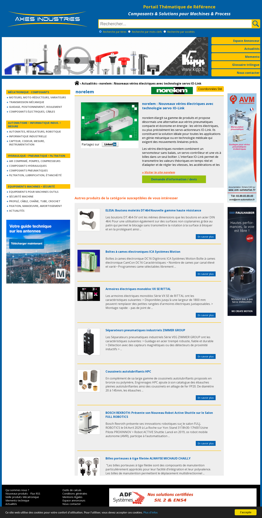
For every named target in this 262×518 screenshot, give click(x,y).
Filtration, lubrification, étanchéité (35, 175)
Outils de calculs (71, 490)
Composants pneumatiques (28, 170)
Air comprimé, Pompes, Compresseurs (34, 161)
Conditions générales (74, 493)
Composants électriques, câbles (32, 111)
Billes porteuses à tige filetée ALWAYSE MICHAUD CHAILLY (148, 458)
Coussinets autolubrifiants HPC (128, 371)
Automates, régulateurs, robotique (35, 131)
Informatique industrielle (28, 136)
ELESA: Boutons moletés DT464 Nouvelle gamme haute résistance (153, 210)
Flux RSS (35, 493)
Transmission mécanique (26, 102)
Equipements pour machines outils (33, 191)
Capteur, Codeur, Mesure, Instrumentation (27, 142)
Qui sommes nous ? (17, 490)
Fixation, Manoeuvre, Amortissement (35, 206)
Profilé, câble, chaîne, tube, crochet (34, 201)
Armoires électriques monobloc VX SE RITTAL (138, 289)
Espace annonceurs (73, 500)
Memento (252, 57)
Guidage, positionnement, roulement (35, 107)
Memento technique (17, 500)
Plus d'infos (150, 514)
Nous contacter (248, 73)
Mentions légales (72, 497)
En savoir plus (206, 236)
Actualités (251, 49)
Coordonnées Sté (210, 89)
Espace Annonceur (246, 41)
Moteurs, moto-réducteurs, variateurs (37, 97)
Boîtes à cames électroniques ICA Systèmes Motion (143, 252)
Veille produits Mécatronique (22, 497)
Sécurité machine (21, 196)
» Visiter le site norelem (158, 172)
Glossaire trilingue (245, 65)
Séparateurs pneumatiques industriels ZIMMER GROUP (145, 330)
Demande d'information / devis (174, 179)
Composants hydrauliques (28, 165)
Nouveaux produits (16, 493)
